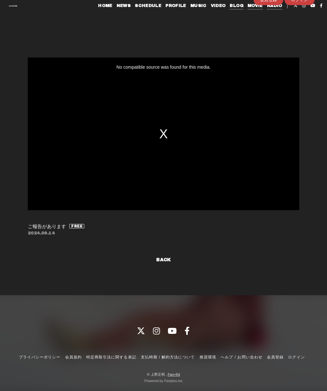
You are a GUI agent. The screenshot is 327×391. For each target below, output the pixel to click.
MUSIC (189, 18)
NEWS (115, 18)
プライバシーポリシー (39, 357)
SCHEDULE (139, 18)
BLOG (228, 18)
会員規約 (73, 357)
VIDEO (209, 18)
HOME (96, 18)
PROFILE (167, 18)
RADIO (265, 18)
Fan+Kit (174, 374)
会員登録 (268, 29)
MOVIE (246, 18)
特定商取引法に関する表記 (111, 357)
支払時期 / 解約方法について (168, 357)
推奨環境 (208, 357)
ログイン (299, 29)
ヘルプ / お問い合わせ (241, 357)
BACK (163, 259)
